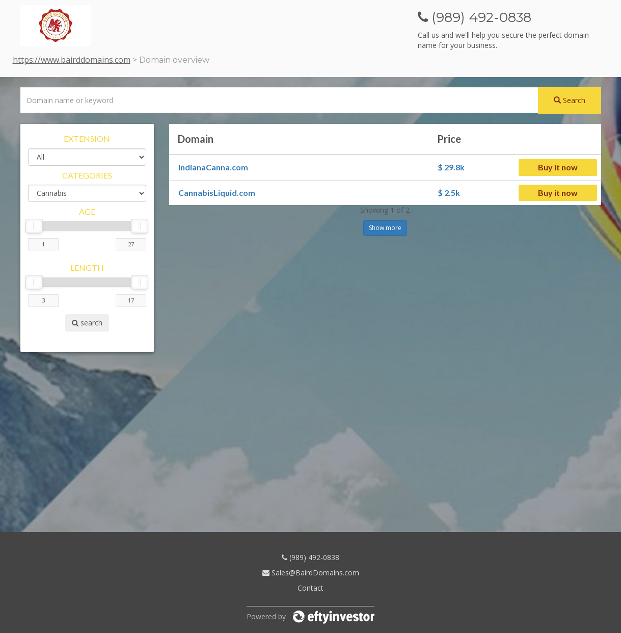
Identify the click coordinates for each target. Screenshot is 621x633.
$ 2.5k (449, 192)
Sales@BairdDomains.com (310, 572)
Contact (310, 588)
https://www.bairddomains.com (71, 59)
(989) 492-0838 (310, 557)
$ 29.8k (451, 167)
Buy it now (558, 167)
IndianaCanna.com (213, 167)
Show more (385, 227)
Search (569, 100)
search (87, 322)
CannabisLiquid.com (216, 192)
